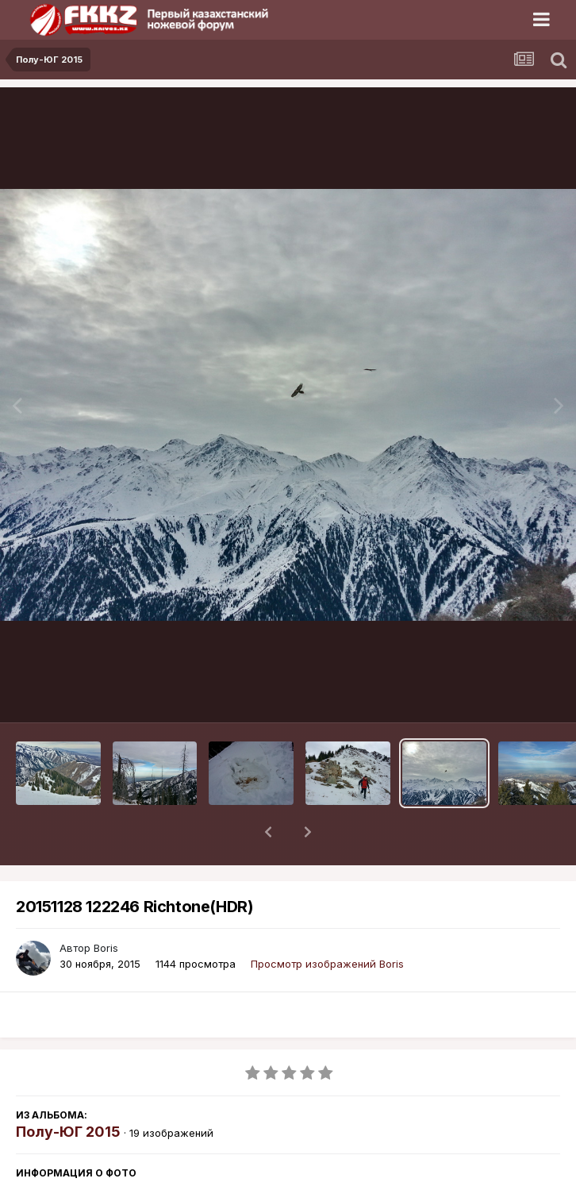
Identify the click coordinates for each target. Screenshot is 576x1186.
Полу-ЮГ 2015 (68, 1090)
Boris (106, 906)
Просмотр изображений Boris (327, 922)
